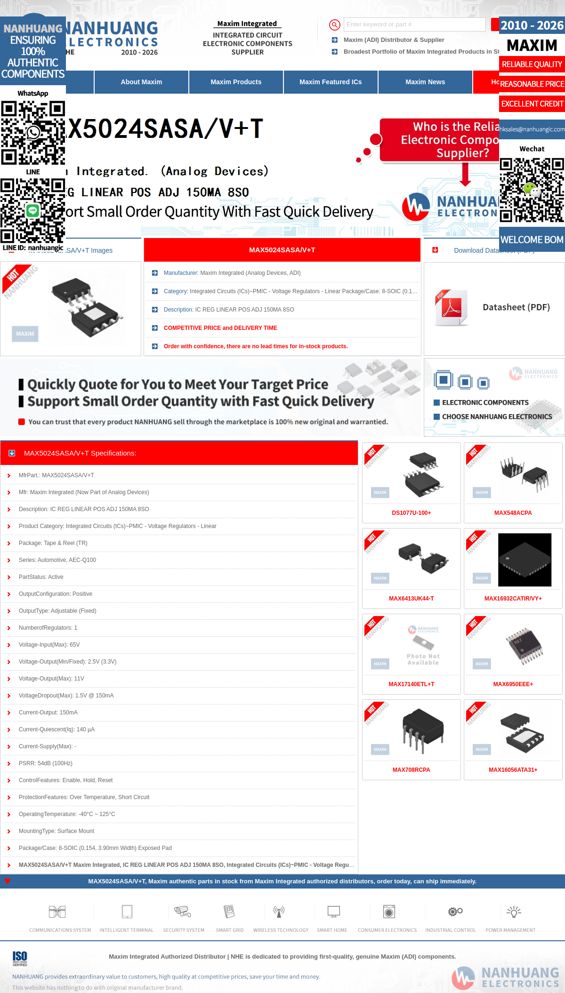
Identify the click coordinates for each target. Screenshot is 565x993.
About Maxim (141, 82)
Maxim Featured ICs (330, 82)
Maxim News (425, 82)
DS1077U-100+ (411, 513)
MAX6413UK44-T (411, 598)
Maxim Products (235, 82)
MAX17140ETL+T (411, 684)
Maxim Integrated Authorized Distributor (167, 956)
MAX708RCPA (411, 770)
